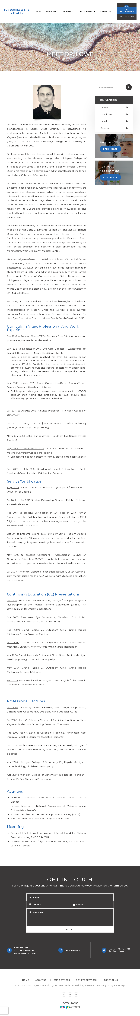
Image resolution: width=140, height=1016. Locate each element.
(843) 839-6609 (70, 950)
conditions (106, 114)
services (105, 128)
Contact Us (105, 11)
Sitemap (121, 985)
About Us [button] (51, 11)
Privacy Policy (106, 985)
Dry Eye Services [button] (87, 11)
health (104, 121)
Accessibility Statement (83, 985)
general (105, 107)
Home (38, 11)
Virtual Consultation (126, 16)
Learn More (111, 149)
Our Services (67, 11)
